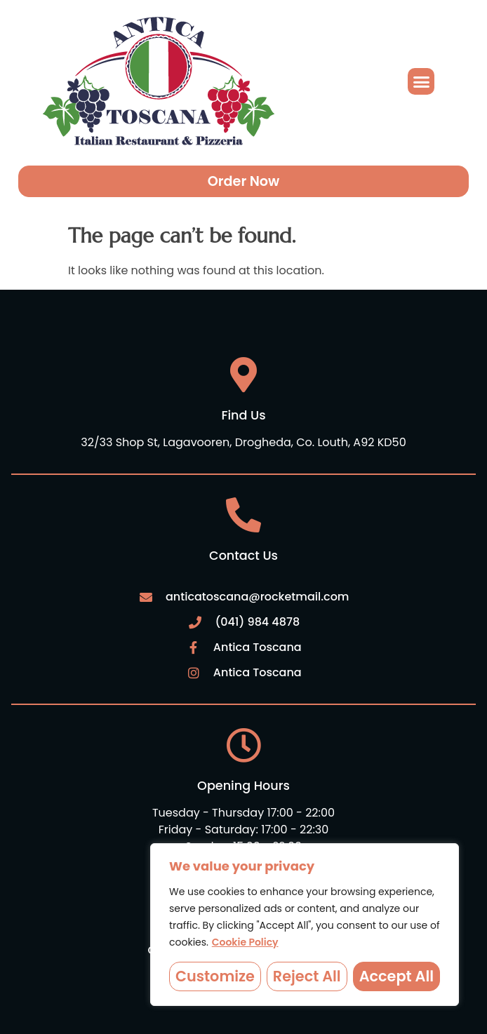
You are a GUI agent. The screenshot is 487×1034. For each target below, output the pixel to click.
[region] (304, 924)
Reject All (307, 976)
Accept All (396, 976)
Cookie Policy (245, 942)
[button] (421, 81)
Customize (215, 976)
